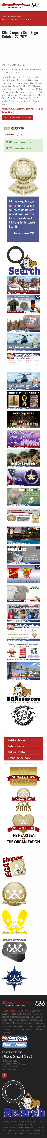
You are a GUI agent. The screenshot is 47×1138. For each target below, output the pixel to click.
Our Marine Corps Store (15, 751)
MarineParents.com (8, 17)
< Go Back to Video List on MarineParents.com (17, 117)
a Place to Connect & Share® (18, 757)
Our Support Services (15, 745)
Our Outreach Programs (16, 740)
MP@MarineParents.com (13, 1069)
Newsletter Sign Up (13, 134)
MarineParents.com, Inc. (34, 1121)
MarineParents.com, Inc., (13, 1011)
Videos (19, 17)
